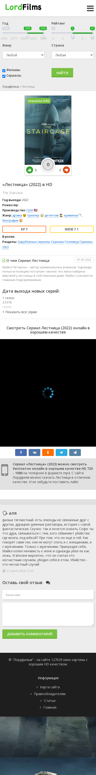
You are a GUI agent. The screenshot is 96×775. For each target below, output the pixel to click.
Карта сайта (50, 687)
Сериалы (13, 75)
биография (10, 220)
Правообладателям (49, 694)
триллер (33, 215)
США (29, 210)
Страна (57, 45)
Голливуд (72, 242)
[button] (19, 312)
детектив (52, 215)
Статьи (49, 700)
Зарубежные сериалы (34, 242)
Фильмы (13, 70)
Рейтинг (58, 23)
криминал (71, 215)
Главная (49, 707)
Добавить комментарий (29, 634)
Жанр (6, 45)
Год (5, 23)
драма (17, 215)
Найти (62, 73)
